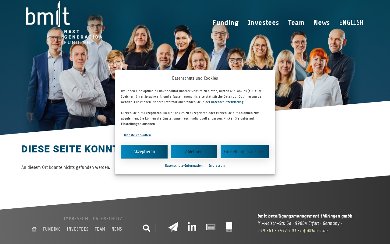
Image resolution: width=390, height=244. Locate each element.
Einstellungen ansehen (245, 151)
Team (297, 22)
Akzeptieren (144, 151)
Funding (227, 22)
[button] (146, 228)
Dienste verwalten (137, 135)
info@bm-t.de (314, 230)
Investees (265, 22)
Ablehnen (194, 151)
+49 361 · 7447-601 (276, 230)
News (323, 22)
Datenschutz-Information (184, 165)
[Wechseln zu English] (351, 22)
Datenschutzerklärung (227, 102)
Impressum (217, 165)
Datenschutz (107, 218)
